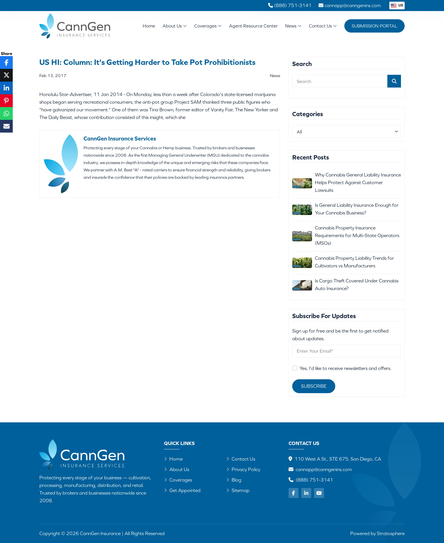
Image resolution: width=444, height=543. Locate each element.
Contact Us (323, 25)
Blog (233, 480)
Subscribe (313, 386)
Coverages (208, 25)
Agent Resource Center (253, 25)
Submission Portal (374, 25)
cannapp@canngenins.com (324, 469)
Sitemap (237, 490)
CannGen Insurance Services (120, 138)
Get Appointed (182, 490)
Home (149, 25)
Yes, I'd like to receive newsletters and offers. (345, 368)
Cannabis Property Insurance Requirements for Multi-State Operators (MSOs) (357, 235)
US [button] (397, 5)
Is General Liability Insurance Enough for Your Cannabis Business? (356, 209)
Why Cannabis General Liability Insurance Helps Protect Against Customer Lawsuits (358, 182)
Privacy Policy (243, 469)
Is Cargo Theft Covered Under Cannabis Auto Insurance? (356, 284)
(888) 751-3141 (314, 480)
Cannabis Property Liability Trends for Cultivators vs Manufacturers (354, 262)
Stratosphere (391, 533)
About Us (175, 25)
